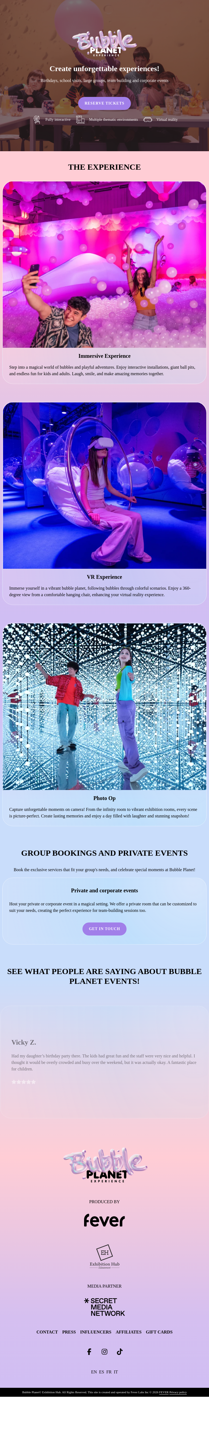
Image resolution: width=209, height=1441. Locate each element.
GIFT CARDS (159, 1332)
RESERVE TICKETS (104, 103)
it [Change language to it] (116, 1372)
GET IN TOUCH (104, 929)
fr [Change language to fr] (109, 1372)
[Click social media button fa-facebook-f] (89, 1353)
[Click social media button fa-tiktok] (119, 1353)
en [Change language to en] (94, 1372)
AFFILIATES (129, 1332)
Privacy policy (178, 1392)
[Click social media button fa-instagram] (104, 1353)
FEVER (164, 1392)
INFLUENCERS (96, 1332)
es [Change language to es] (101, 1372)
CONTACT (47, 1332)
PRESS (69, 1332)
